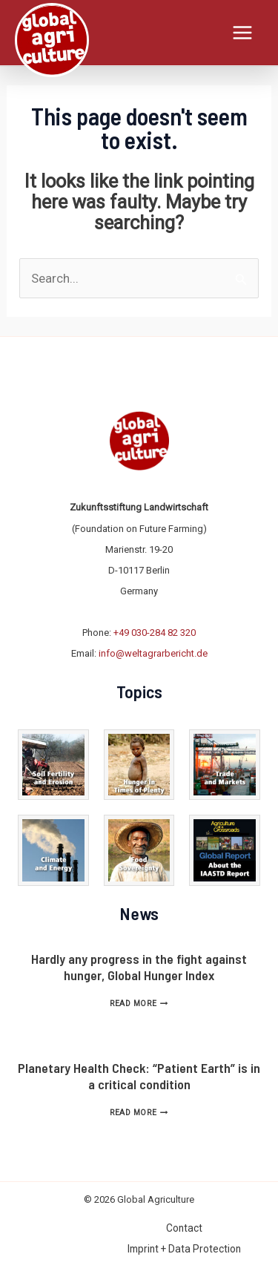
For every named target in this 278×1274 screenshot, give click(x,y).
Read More (139, 1003)
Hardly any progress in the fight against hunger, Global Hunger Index (139, 966)
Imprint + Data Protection (184, 1249)
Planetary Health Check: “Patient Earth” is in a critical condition (139, 1076)
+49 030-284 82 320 (154, 632)
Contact (184, 1228)
